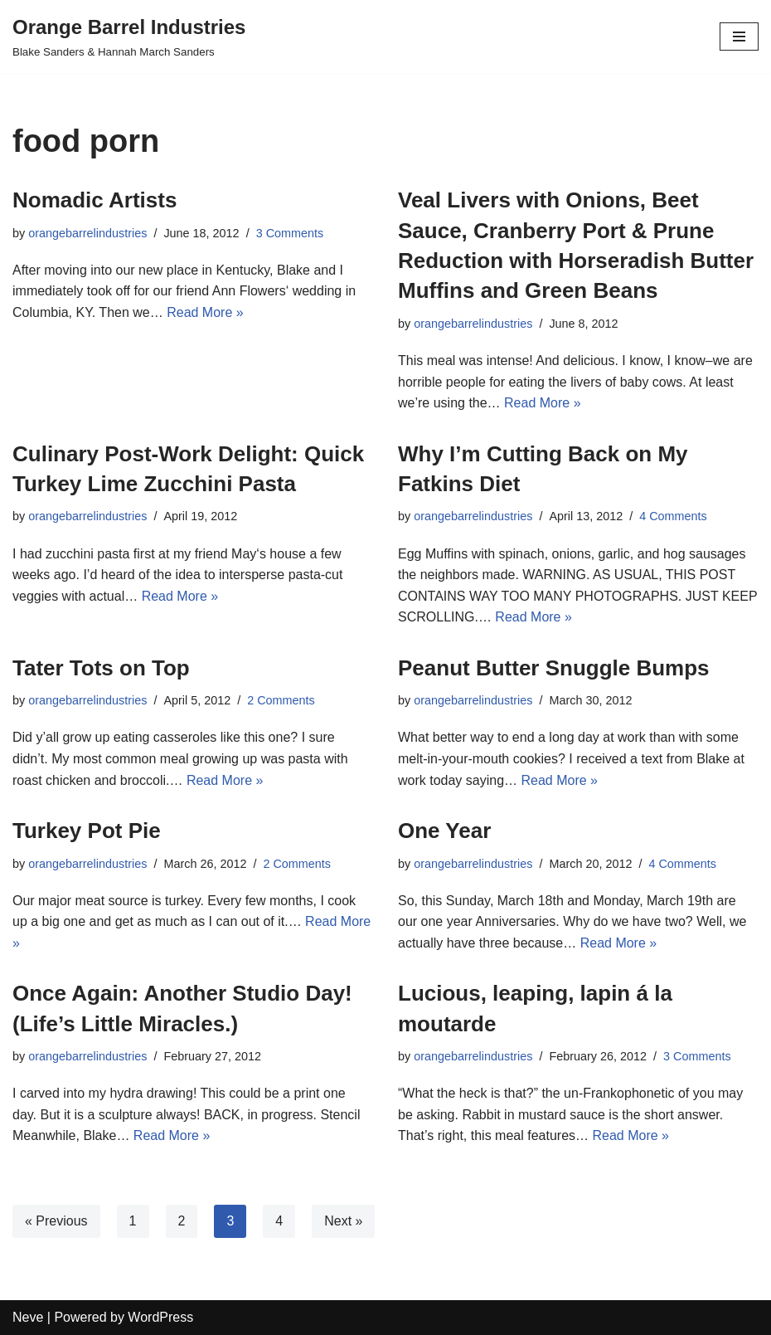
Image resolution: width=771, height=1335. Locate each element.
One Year (444, 830)
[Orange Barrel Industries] (128, 36)
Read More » (205, 312)
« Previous (56, 1221)
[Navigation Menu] (739, 36)
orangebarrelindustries (87, 233)
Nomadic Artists (94, 200)
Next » (343, 1221)
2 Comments (281, 700)
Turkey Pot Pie (86, 830)
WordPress (160, 1317)
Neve (27, 1317)
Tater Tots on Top (101, 667)
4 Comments (673, 516)
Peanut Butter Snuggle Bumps (554, 667)
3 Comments (290, 233)
